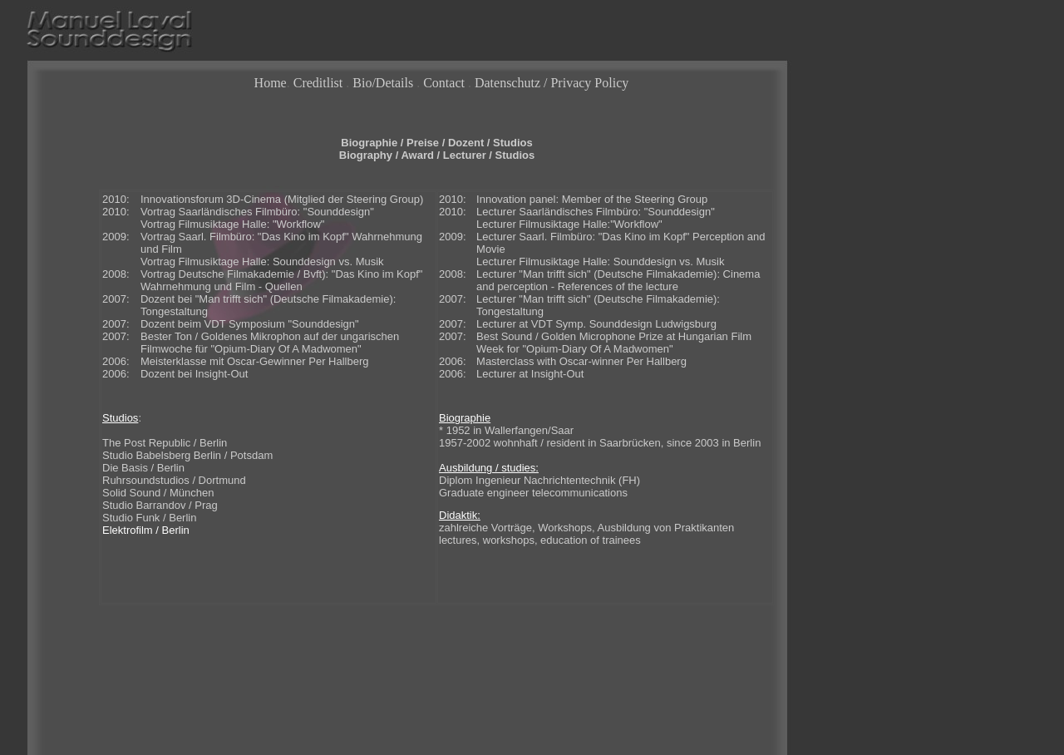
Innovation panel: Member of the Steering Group (591, 199)
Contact (444, 83)
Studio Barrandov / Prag (160, 505)
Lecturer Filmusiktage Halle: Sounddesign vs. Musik (600, 261)
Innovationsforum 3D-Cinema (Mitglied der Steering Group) (281, 199)
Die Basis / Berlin (143, 467)
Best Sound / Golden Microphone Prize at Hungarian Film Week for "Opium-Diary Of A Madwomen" (613, 342)
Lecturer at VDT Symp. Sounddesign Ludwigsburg (596, 324)
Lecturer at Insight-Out (530, 374)
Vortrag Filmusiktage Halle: (204, 224)
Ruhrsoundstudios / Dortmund (174, 480)
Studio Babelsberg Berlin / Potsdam (187, 455)
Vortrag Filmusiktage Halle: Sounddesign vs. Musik (262, 261)
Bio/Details (382, 83)
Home (270, 83)
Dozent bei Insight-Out (194, 374)
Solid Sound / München (158, 492)
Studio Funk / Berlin (149, 517)
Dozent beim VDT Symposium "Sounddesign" (249, 324)
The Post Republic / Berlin (164, 443)
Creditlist (318, 83)
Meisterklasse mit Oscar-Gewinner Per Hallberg (254, 361)
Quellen (284, 286)
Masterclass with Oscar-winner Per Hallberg (581, 361)
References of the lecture (618, 286)
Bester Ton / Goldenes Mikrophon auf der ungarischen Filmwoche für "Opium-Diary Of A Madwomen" (269, 342)
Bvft (312, 274)
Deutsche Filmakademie (236, 274)
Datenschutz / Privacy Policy (551, 83)
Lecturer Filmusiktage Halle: (543, 224)
